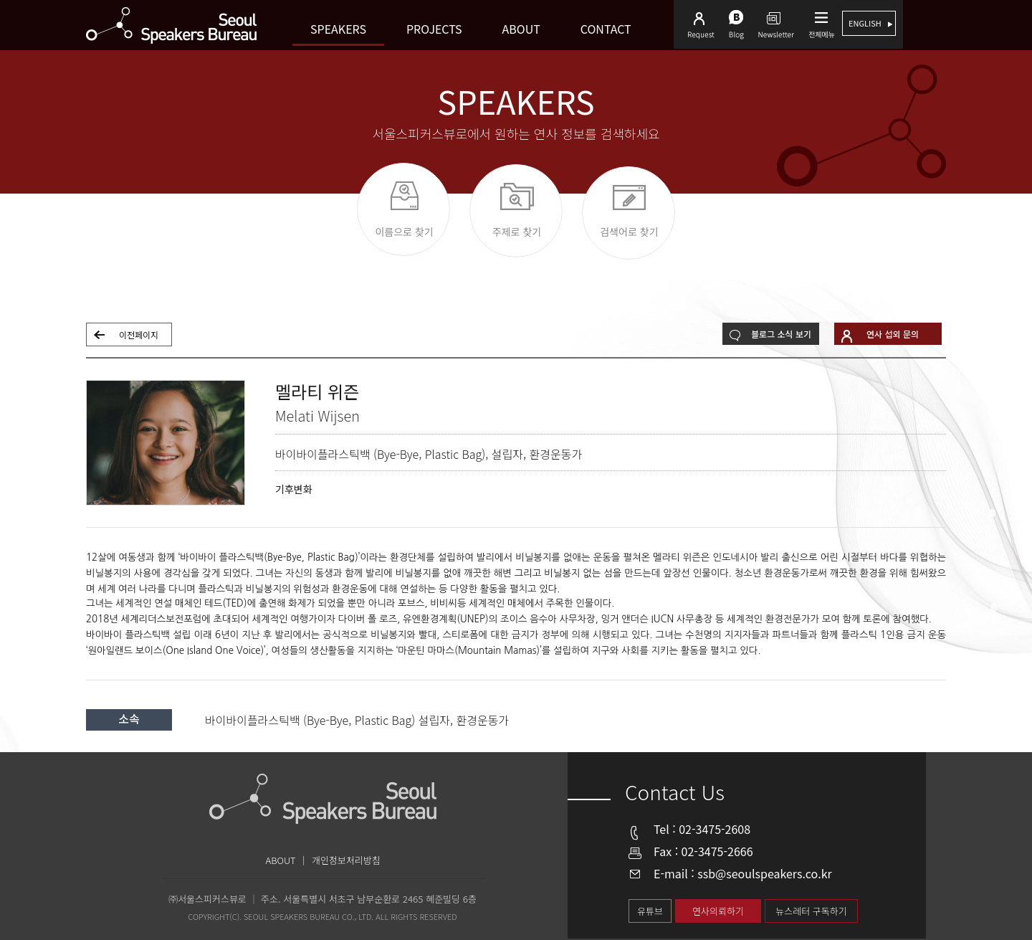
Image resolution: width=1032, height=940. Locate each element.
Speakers (338, 28)
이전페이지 (138, 334)
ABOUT (281, 860)
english (866, 23)
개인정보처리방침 (346, 860)
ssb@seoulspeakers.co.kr (764, 873)
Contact (605, 28)
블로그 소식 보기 (781, 334)
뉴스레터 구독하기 (810, 911)
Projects (434, 28)
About (521, 28)
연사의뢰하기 (718, 911)
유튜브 (650, 911)
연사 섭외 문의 (892, 334)
